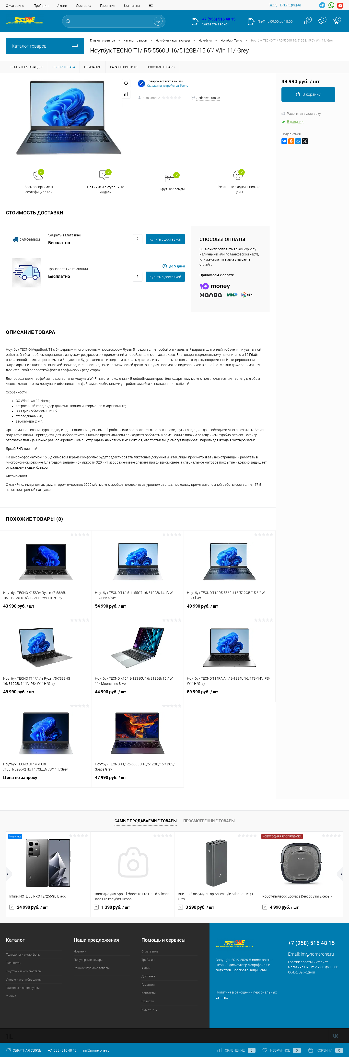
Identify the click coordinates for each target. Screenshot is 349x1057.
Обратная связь (23, 1050)
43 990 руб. (45, 609)
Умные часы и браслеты (24, 979)
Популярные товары (88, 960)
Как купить (149, 1009)
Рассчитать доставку (301, 114)
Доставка (83, 6)
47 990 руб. (137, 780)
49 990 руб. (229, 609)
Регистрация (290, 5)
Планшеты (13, 963)
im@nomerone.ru (317, 954)
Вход (273, 5)
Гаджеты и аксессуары (23, 988)
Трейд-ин (41, 6)
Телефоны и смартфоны (23, 954)
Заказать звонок (215, 24)
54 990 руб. (137, 609)
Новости (147, 1001)
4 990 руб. (280, 907)
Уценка (11, 996)
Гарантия (107, 6)
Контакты (132, 6)
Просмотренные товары (209, 821)
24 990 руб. (28, 907)
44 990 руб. (137, 694)
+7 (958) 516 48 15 (218, 19)
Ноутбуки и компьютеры (24, 971)
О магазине (15, 6)
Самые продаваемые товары (146, 821)
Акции (62, 6)
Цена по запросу (45, 780)
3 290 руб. (196, 907)
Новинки (80, 951)
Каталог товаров (45, 46)
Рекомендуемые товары (92, 968)
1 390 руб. (112, 907)
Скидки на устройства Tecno (167, 85)
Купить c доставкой (165, 239)
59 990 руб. (229, 694)
